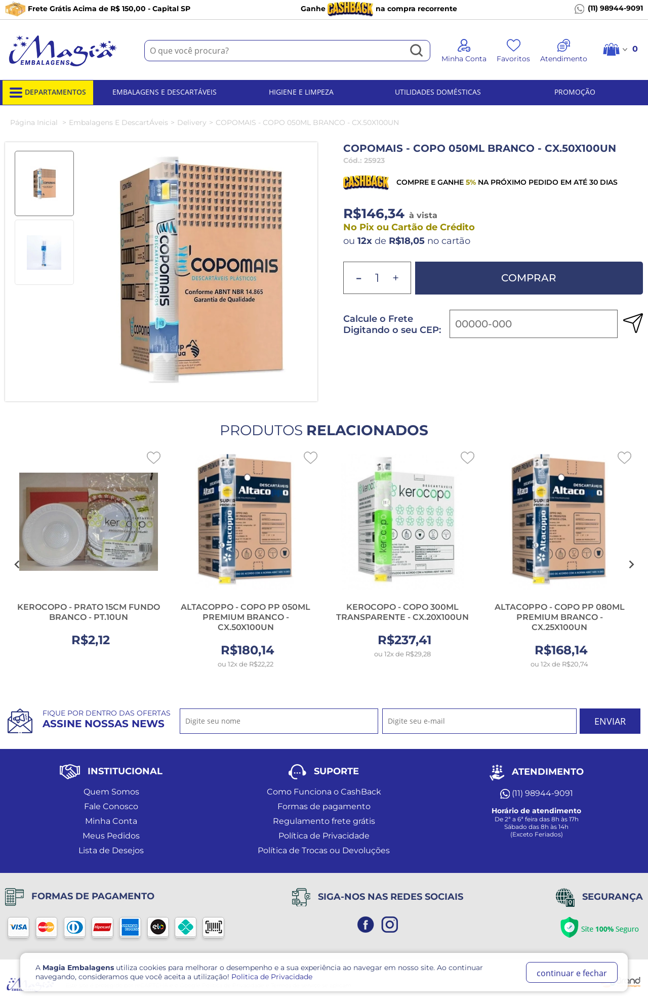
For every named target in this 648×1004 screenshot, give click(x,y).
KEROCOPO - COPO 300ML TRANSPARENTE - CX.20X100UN (402, 612)
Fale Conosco (111, 806)
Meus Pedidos (111, 836)
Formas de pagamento (324, 806)
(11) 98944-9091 (609, 8)
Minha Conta (111, 821)
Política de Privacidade (324, 836)
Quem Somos (111, 792)
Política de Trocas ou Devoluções (324, 850)
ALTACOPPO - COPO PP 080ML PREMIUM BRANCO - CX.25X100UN (560, 617)
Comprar (528, 278)
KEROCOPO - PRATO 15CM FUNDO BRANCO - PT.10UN (88, 612)
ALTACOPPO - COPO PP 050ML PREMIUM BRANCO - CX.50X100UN (245, 617)
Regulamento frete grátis (324, 821)
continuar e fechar (572, 973)
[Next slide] (631, 565)
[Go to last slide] (17, 565)
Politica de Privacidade (271, 976)
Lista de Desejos (111, 850)
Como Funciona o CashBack (324, 792)
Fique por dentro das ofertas (107, 719)
